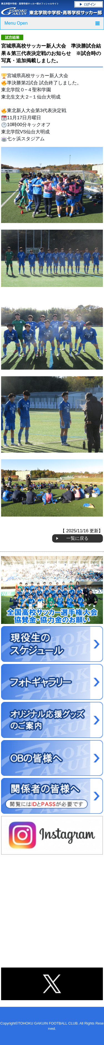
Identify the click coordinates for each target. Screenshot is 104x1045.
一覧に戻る (77, 538)
